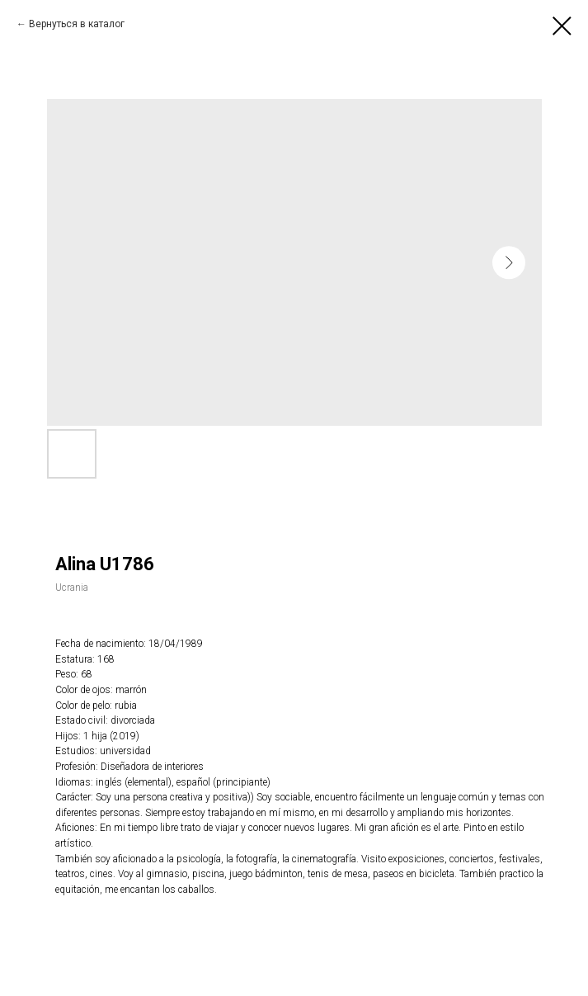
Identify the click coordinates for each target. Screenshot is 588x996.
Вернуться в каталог (77, 24)
